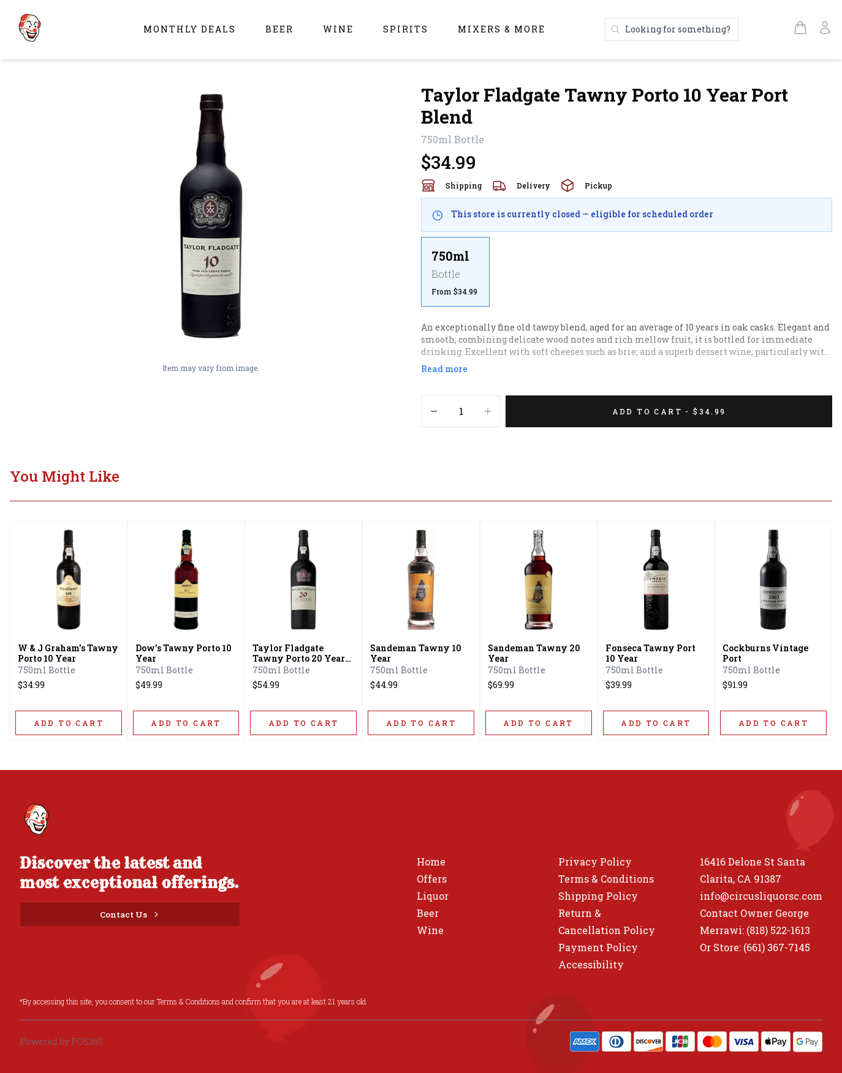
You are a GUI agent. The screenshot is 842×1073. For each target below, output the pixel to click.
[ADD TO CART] (68, 723)
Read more (444, 369)
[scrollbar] (626, 276)
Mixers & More (501, 29)
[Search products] (671, 29)
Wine (338, 29)
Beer (279, 29)
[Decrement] (434, 411)
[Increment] (488, 411)
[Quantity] (461, 411)
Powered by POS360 (61, 1041)
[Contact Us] (130, 914)
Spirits (405, 29)
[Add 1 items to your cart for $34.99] (669, 411)
